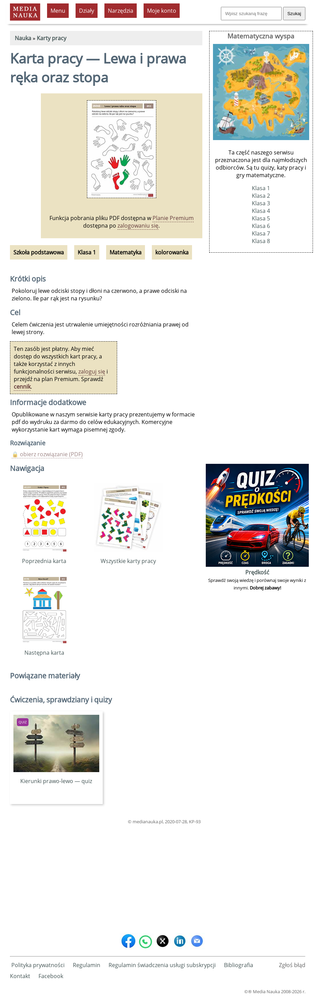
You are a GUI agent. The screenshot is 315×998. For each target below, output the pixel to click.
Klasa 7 (261, 233)
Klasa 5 (261, 218)
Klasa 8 (261, 241)
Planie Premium (173, 218)
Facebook (50, 976)
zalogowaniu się (137, 225)
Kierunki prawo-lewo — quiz (56, 777)
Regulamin (86, 965)
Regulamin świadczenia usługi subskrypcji (162, 965)
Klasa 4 (261, 211)
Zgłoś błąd (292, 965)
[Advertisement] (106, 877)
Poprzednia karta (44, 557)
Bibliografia (238, 965)
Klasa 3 (261, 203)
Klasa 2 (261, 195)
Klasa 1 (261, 188)
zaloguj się (91, 371)
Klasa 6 (261, 226)
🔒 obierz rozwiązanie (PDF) (47, 454)
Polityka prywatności (38, 965)
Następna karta (44, 648)
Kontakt (20, 976)
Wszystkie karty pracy (128, 557)
